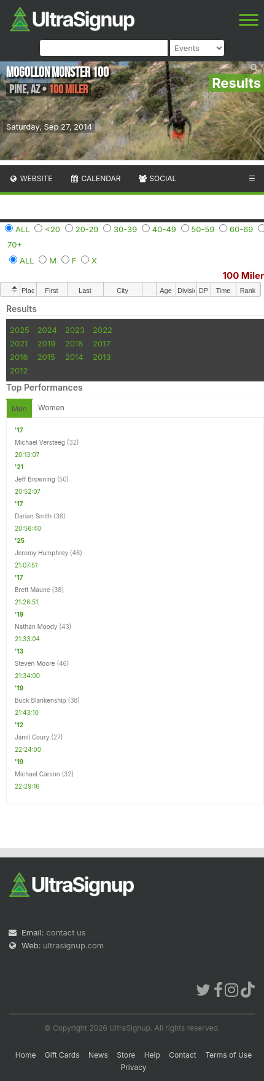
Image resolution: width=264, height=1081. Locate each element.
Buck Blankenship (40, 700)
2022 (102, 330)
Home (25, 1055)
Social (157, 178)
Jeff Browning (35, 479)
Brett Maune (32, 589)
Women (51, 407)
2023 (75, 330)
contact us (65, 932)
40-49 (164, 229)
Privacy (134, 1067)
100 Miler (243, 275)
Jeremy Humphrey (41, 552)
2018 (74, 343)
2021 (19, 343)
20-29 (87, 229)
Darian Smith (33, 516)
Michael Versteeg (40, 442)
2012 (19, 370)
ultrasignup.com (73, 945)
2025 (19, 330)
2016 (19, 357)
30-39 (125, 229)
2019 (46, 343)
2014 (74, 357)
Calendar (95, 178)
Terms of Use (228, 1055)
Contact (182, 1055)
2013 (102, 357)
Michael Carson (37, 774)
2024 (47, 330)
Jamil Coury (32, 737)
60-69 (241, 229)
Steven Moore (35, 663)
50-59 (203, 229)
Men (19, 408)
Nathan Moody (36, 626)
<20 (52, 229)
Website (31, 178)
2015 (46, 357)
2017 (102, 343)
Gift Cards (62, 1055)
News (98, 1055)
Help (152, 1055)
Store (126, 1055)
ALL (22, 229)
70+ (14, 244)
